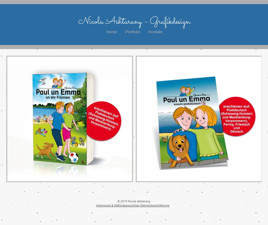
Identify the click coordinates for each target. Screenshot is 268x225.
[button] (133, 32)
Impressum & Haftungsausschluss (118, 205)
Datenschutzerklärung (154, 205)
